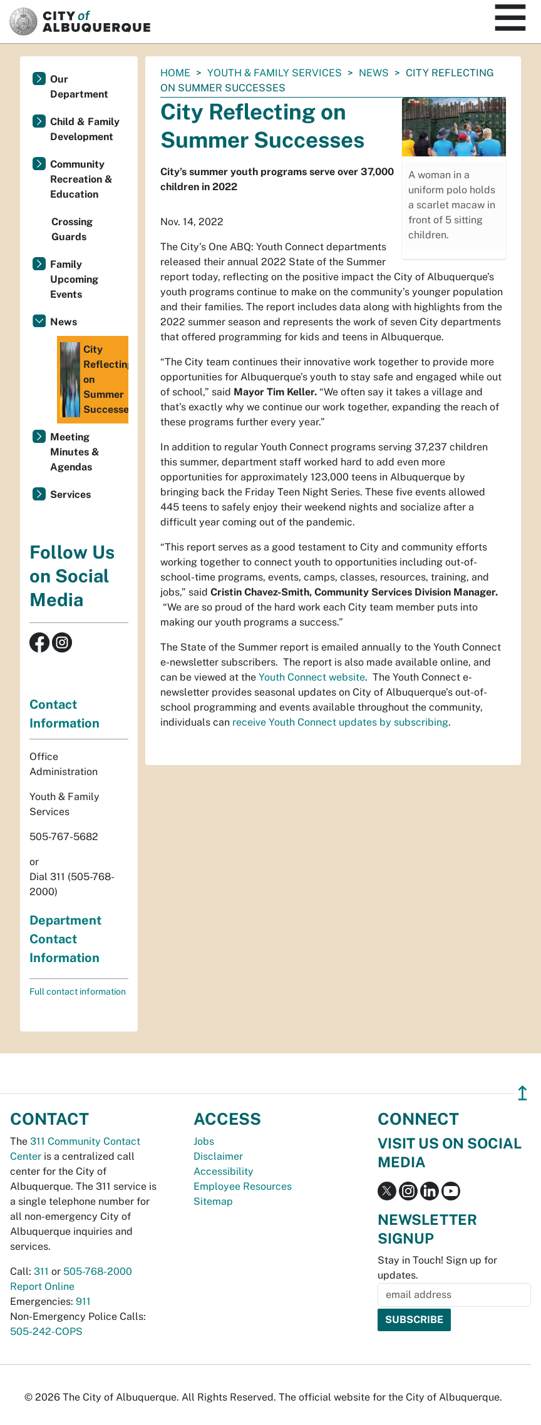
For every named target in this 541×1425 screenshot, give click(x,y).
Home (175, 73)
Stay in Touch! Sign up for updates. (437, 1267)
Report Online (42, 1286)
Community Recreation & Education (81, 179)
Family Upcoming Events (74, 279)
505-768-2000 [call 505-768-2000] (97, 1271)
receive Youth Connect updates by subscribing (340, 722)
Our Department (79, 86)
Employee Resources (242, 1186)
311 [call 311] (41, 1271)
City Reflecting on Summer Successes (94, 379)
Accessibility (223, 1171)
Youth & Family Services (274, 73)
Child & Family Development (85, 129)
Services (70, 494)
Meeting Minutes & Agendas (75, 452)
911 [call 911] (83, 1301)
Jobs (203, 1141)
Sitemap (213, 1201)
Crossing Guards (72, 229)
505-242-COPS (46, 1331)
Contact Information (64, 714)
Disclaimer (218, 1156)
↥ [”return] (522, 1093)
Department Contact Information (65, 939)
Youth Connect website (312, 677)
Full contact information (77, 991)
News (374, 73)
